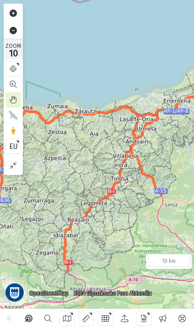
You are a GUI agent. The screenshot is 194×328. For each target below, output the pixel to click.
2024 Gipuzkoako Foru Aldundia (113, 293)
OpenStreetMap (48, 293)
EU (13, 146)
